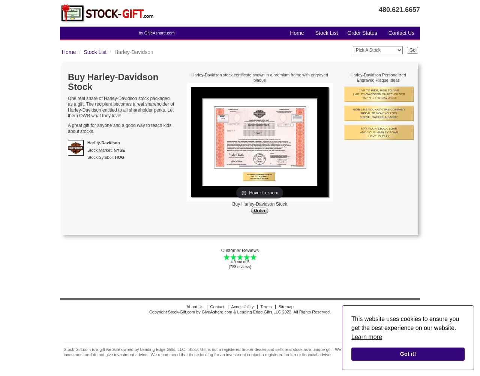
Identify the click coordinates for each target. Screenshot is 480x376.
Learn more (366, 337)
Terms (266, 306)
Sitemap (285, 306)
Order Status (362, 33)
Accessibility (242, 306)
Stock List (326, 33)
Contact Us (401, 33)
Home (297, 33)
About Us (194, 306)
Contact (217, 306)
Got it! (408, 354)
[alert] (408, 337)
